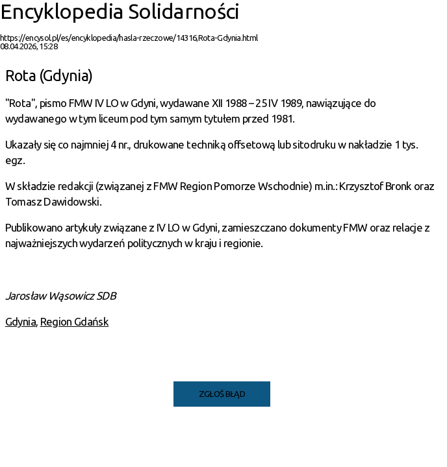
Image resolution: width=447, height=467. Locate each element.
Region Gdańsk (74, 321)
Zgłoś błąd (222, 393)
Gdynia (20, 321)
